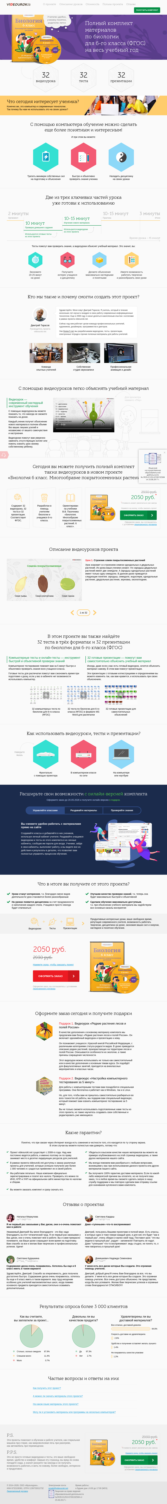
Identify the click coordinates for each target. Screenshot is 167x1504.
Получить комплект (147, 10)
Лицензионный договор (17, 1491)
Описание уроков (70, 4)
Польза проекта (113, 4)
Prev (72, 612)
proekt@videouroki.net (58, 1488)
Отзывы (131, 4)
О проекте (49, 4)
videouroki (18, 4)
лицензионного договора (145, 524)
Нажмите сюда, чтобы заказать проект (53, 964)
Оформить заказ (134, 515)
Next (95, 612)
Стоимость (92, 4)
